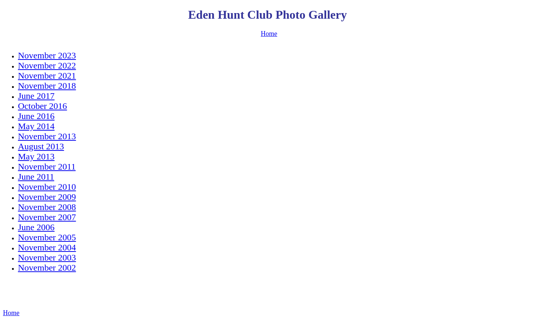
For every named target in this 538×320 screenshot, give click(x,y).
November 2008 (47, 207)
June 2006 (36, 227)
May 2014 (36, 126)
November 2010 (47, 187)
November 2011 (46, 166)
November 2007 (47, 217)
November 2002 (47, 267)
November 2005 (47, 237)
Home (269, 33)
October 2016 (42, 106)
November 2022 (47, 65)
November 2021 (47, 75)
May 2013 (36, 156)
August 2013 (41, 146)
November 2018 (47, 86)
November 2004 (47, 247)
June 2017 (36, 96)
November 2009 (47, 197)
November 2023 (47, 55)
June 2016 (36, 116)
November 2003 (47, 257)
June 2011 (36, 177)
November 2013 (47, 136)
